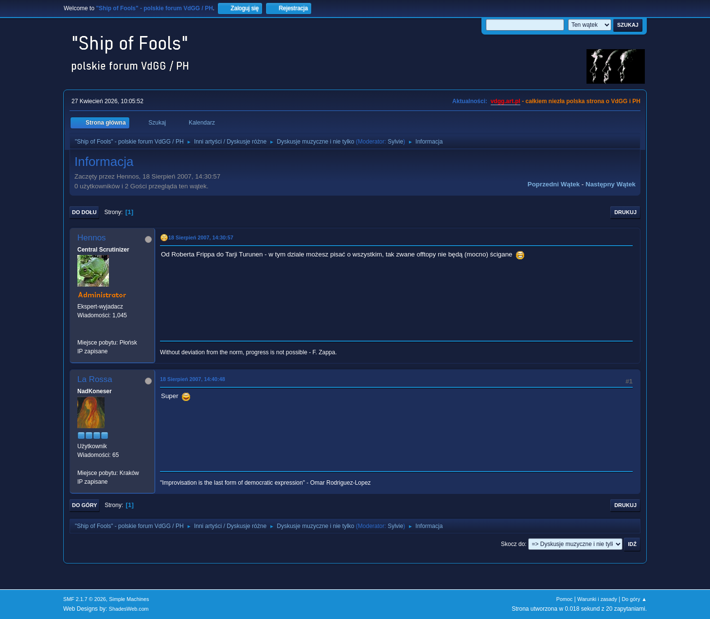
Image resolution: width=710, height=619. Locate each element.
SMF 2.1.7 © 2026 (84, 599)
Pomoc (564, 599)
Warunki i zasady (597, 599)
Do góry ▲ (634, 599)
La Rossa (94, 379)
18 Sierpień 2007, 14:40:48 (192, 379)
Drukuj (625, 212)
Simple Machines (129, 599)
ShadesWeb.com (129, 609)
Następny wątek (611, 184)
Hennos (91, 237)
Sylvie (395, 141)
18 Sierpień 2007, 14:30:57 (200, 237)
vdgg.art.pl (505, 101)
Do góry (84, 505)
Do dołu (84, 212)
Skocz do (513, 544)
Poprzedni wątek (554, 184)
